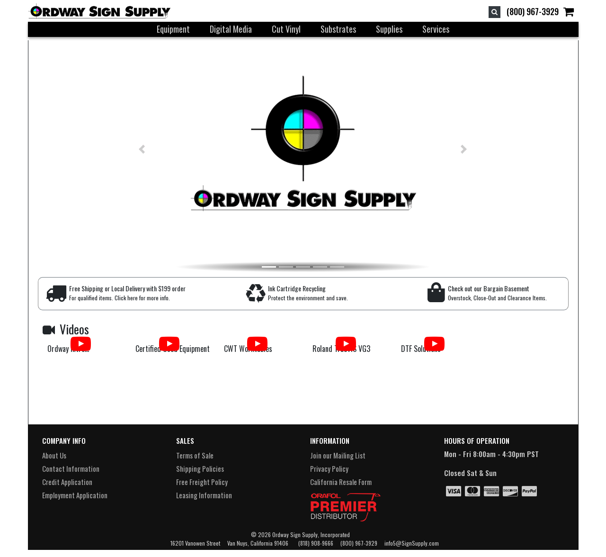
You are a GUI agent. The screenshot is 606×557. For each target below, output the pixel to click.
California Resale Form (341, 481)
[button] (125, 149)
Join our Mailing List (337, 455)
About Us (54, 455)
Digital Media (231, 29)
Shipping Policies (200, 468)
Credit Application (67, 481)
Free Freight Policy (202, 481)
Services (435, 29)
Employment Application (74, 495)
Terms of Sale (195, 455)
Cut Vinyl (286, 29)
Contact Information (70, 468)
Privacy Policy (329, 468)
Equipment (173, 29)
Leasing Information (204, 495)
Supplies (389, 29)
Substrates (338, 29)
